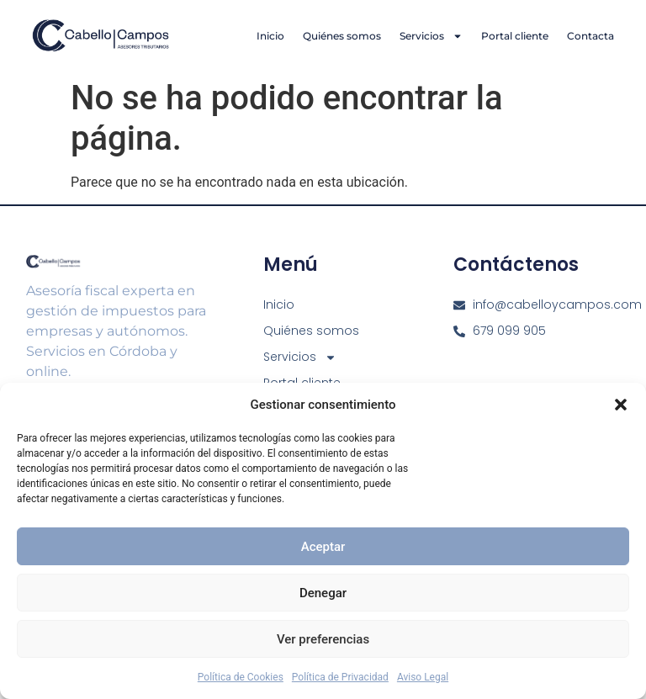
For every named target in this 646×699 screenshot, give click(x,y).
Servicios (431, 36)
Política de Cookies (240, 677)
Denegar (323, 593)
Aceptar (323, 546)
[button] (620, 404)
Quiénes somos (342, 35)
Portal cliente (514, 35)
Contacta (590, 35)
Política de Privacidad (340, 677)
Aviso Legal (422, 677)
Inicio (270, 35)
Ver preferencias (323, 639)
